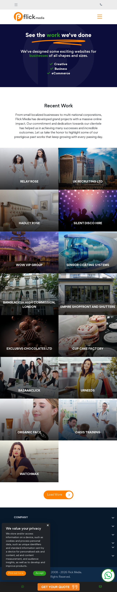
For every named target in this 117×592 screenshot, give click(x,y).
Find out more (15, 573)
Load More (54, 494)
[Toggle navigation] (16, 5)
